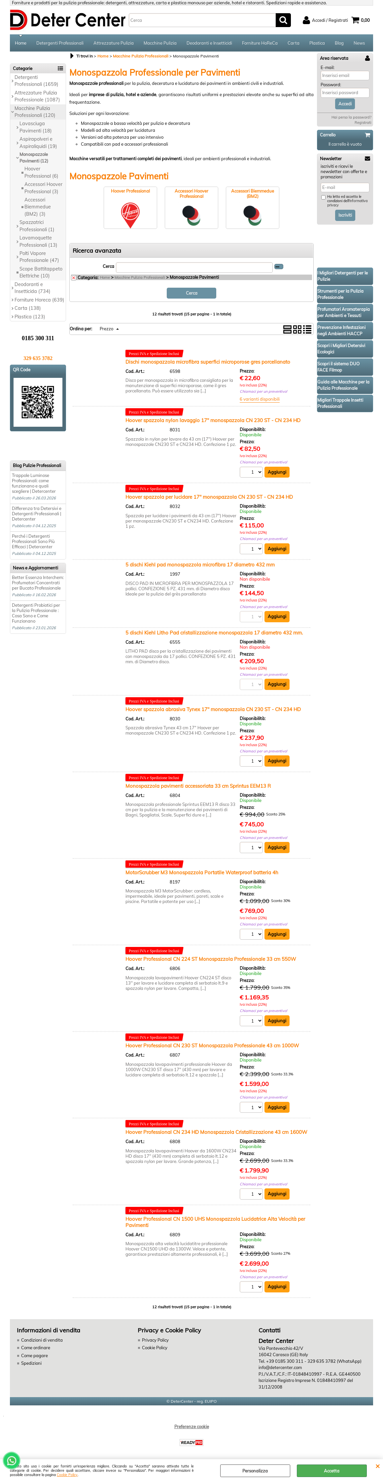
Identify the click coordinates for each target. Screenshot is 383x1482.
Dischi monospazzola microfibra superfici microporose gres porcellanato (207, 362)
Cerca (108, 266)
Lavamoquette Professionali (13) (38, 241)
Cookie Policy (67, 1475)
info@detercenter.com (280, 1367)
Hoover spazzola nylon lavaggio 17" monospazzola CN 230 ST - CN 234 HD (212, 420)
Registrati (363, 122)
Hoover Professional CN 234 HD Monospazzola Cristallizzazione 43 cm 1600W (216, 1132)
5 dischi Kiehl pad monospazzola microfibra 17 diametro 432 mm (200, 564)
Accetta (331, 1470)
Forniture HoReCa (260, 43)
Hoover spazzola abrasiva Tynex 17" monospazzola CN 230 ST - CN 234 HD (213, 709)
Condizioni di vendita (42, 1340)
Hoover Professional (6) (41, 172)
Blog (339, 43)
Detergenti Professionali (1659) (36, 80)
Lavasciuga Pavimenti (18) (35, 127)
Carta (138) (28, 308)
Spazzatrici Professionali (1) (36, 225)
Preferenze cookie (191, 1426)
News (359, 43)
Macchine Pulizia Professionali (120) (35, 111)
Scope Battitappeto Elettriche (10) (40, 272)
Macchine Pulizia (160, 43)
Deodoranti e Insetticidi (209, 43)
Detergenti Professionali (60, 43)
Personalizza (255, 1470)
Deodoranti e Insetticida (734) (33, 287)
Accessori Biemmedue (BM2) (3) (37, 207)
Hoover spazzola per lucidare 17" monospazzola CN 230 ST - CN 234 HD (209, 497)
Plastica (317, 43)
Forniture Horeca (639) (39, 300)
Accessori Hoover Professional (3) (43, 187)
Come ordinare (35, 1347)
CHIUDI (377, 1466)
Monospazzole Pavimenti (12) (33, 157)
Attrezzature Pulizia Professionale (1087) (37, 96)
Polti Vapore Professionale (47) (39, 256)
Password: (331, 84)
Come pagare (34, 1355)
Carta (293, 43)
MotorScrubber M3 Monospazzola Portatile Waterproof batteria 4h (201, 872)
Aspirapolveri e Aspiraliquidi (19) (38, 142)
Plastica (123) (30, 317)
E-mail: (327, 67)
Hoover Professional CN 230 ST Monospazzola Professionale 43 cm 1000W (212, 1045)
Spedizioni (31, 1363)
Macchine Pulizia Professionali (140, 277)
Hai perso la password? (351, 117)
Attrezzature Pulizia (113, 43)
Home (20, 43)
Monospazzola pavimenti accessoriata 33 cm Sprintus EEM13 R (198, 786)
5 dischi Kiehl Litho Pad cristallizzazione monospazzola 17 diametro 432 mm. (214, 633)
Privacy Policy (155, 1340)
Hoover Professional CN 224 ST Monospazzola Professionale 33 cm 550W (210, 959)
